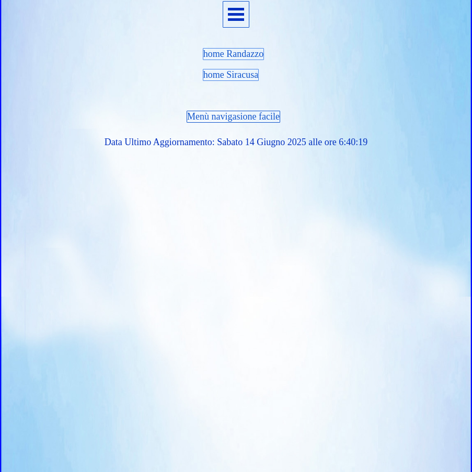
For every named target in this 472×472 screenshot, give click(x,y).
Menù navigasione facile (233, 116)
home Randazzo (233, 54)
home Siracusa (230, 74)
